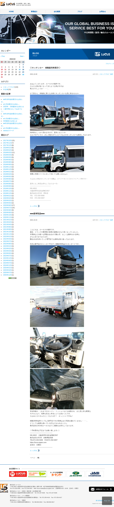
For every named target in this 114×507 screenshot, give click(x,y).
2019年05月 (7, 176)
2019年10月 (7, 188)
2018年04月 (7, 155)
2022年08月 (7, 244)
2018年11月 (7, 167)
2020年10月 (7, 215)
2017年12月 (7, 145)
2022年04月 (7, 239)
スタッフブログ (8, 87)
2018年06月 (7, 160)
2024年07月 (7, 263)
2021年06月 (7, 227)
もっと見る (33, 206)
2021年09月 (7, 229)
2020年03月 (7, 200)
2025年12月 (7, 275)
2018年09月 (7, 164)
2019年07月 (7, 181)
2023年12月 (7, 258)
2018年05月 (7, 157)
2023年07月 (7, 256)
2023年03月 (7, 251)
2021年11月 (7, 234)
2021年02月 (7, 222)
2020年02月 (7, 198)
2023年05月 (7, 253)
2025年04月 (7, 270)
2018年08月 (7, 162)
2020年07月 (7, 208)
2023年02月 (7, 248)
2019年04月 (7, 174)
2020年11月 (7, 217)
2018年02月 (7, 150)
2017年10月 (7, 140)
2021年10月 (7, 232)
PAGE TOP (107, 500)
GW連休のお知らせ (10, 121)
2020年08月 (7, 210)
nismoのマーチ (8, 130)
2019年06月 (7, 179)
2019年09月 (7, 186)
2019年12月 (7, 193)
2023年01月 (7, 246)
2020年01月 (7, 196)
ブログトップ (110, 63)
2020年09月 (7, 212)
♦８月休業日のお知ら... (11, 104)
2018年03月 (7, 152)
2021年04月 (7, 224)
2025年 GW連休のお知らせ (13, 106)
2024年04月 (7, 260)
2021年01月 (7, 220)
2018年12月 (7, 169)
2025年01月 (7, 268)
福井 (111, 74)
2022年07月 (7, 241)
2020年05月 (7, 203)
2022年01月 (7, 236)
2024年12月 (7, 265)
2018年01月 (7, 148)
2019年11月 (7, 191)
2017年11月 (7, 143)
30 (23, 74)
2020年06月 (7, 205)
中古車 (5, 89)
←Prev (2, 56)
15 (19, 69)
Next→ (22, 56)
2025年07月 (7, 272)
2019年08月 (7, 184)
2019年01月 (7, 172)
